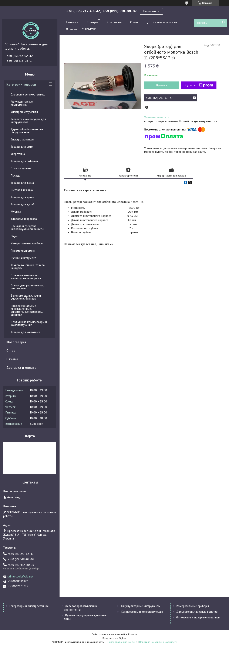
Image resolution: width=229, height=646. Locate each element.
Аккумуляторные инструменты (22, 103)
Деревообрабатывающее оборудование (27, 131)
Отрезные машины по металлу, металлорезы (26, 276)
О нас (134, 22)
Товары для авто (22, 147)
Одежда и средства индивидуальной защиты (27, 227)
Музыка (16, 211)
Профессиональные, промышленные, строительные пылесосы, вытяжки (27, 310)
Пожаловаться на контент (122, 641)
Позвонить (151, 11)
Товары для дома (22, 183)
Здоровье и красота (24, 219)
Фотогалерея (16, 342)
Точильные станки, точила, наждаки (28, 266)
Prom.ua (133, 634)
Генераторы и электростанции (28, 606)
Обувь (14, 236)
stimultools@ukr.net (20, 576)
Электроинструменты (24, 112)
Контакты (114, 22)
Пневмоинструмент (23, 250)
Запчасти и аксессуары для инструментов (28, 120)
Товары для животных (25, 332)
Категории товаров (21, 85)
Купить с (199, 85)
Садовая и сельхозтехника (28, 94)
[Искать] (223, 22)
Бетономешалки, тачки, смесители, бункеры (26, 297)
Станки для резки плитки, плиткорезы (27, 287)
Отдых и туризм (21, 168)
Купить (161, 85)
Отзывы (12, 359)
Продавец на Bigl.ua (114, 638)
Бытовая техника (22, 190)
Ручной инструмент (23, 258)
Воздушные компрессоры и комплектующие (29, 323)
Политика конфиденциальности (158, 641)
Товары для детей (22, 204)
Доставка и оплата (162, 22)
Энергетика (18, 154)
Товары (92, 22)
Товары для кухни (22, 197)
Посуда (15, 175)
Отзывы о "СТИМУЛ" (81, 29)
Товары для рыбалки (24, 161)
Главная (72, 22)
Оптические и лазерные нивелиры (198, 617)
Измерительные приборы (27, 243)
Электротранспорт (22, 139)
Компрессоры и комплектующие (142, 612)
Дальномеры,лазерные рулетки (197, 612)
